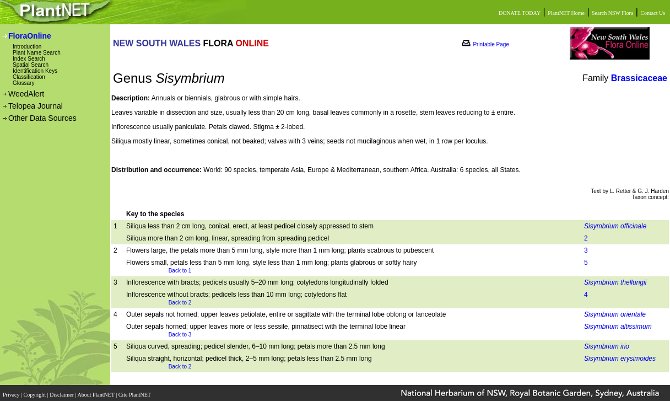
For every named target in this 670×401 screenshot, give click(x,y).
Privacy (12, 391)
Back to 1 (180, 271)
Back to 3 (180, 335)
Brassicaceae (639, 78)
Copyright (35, 391)
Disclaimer (62, 391)
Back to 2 (180, 303)
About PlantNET (96, 391)
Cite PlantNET (135, 391)
